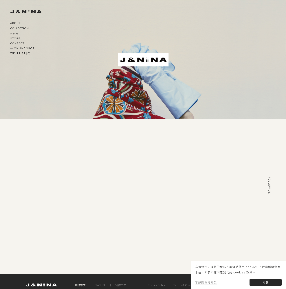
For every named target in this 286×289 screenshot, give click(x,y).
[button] (146, 115)
